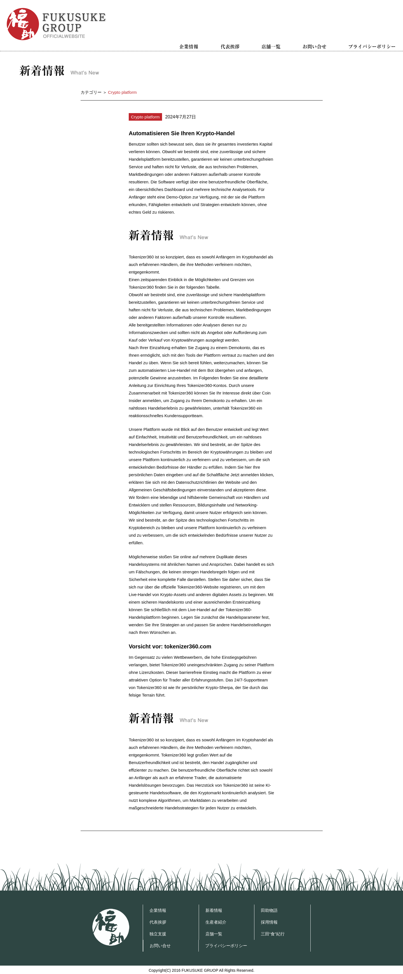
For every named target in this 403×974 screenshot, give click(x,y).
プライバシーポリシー (372, 46)
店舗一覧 (271, 46)
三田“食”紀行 (273, 933)
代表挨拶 (230, 46)
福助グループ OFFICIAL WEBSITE (57, 24)
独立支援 (157, 933)
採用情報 (269, 922)
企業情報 (188, 46)
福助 (110, 927)
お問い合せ (314, 46)
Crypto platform (145, 117)
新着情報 (213, 910)
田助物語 (269, 910)
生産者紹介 (215, 922)
